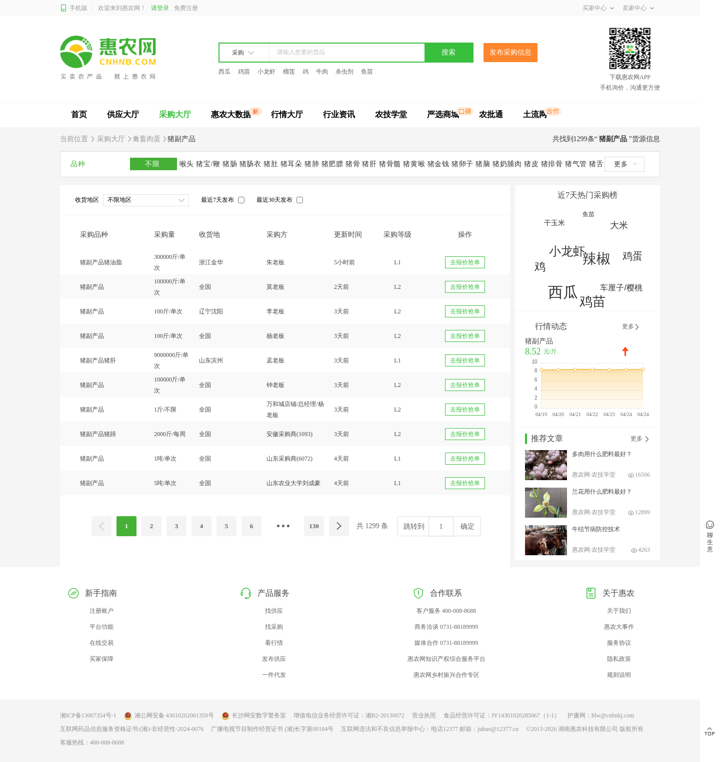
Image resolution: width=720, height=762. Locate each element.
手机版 (74, 8)
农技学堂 (391, 114)
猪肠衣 (252, 164)
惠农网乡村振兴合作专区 (447, 674)
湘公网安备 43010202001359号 (169, 716)
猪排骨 (553, 164)
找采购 (274, 626)
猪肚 (272, 164)
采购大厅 (175, 114)
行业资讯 (339, 114)
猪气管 (577, 164)
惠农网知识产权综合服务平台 (447, 658)
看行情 (274, 642)
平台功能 (102, 626)
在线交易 (102, 642)
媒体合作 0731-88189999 (446, 642)
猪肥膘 (334, 164)
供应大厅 (123, 114)
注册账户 (102, 610)
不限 (153, 164)
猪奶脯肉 (508, 164)
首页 (79, 114)
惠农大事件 (619, 626)
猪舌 (596, 164)
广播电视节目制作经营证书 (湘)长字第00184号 (272, 728)
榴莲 (289, 71)
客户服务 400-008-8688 (446, 610)
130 (314, 526)
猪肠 (231, 164)
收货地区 (87, 199)
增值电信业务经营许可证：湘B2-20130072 (349, 715)
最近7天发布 (217, 199)
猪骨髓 (391, 164)
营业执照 (424, 715)
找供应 (274, 610)
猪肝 (370, 164)
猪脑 (484, 164)
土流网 (535, 114)
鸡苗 (244, 71)
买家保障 (102, 658)
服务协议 (619, 642)
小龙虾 (267, 71)
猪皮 (532, 164)
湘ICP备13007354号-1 (88, 715)
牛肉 (322, 71)
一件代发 (274, 674)
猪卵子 (464, 164)
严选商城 (443, 114)
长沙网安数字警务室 (254, 716)
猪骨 (354, 164)
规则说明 (619, 674)
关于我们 (619, 610)
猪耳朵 (292, 164)
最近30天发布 (274, 199)
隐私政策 (619, 658)
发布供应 (274, 658)
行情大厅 (287, 114)
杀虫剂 (345, 71)
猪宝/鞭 (209, 164)
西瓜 (224, 71)
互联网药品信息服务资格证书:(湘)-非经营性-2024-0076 (132, 728)
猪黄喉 (415, 164)
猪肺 (313, 164)
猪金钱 (440, 164)
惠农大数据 (231, 114)
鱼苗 (367, 71)
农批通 (491, 114)
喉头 (188, 164)
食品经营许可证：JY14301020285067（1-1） (502, 715)
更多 (625, 164)
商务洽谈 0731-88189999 (446, 626)
